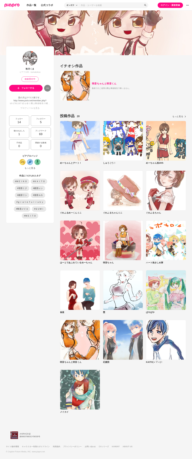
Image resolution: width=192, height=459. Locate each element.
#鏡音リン (22, 195)
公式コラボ (47, 5)
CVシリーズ (104, 447)
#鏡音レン (38, 188)
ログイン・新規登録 (170, 5)
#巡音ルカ (38, 195)
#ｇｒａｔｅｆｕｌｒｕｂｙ (30, 202)
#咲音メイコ (22, 209)
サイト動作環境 (12, 447)
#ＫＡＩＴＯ (39, 181)
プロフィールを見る (30, 108)
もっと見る (30, 168)
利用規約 (56, 447)
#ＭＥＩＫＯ (21, 181)
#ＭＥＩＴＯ (30, 216)
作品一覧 (31, 5)
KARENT (116, 447)
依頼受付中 (30, 79)
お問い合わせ (90, 447)
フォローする (25, 88)
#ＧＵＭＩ (39, 209)
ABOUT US (127, 447)
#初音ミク (22, 188)
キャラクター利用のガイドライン (36, 447)
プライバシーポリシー (72, 447)
